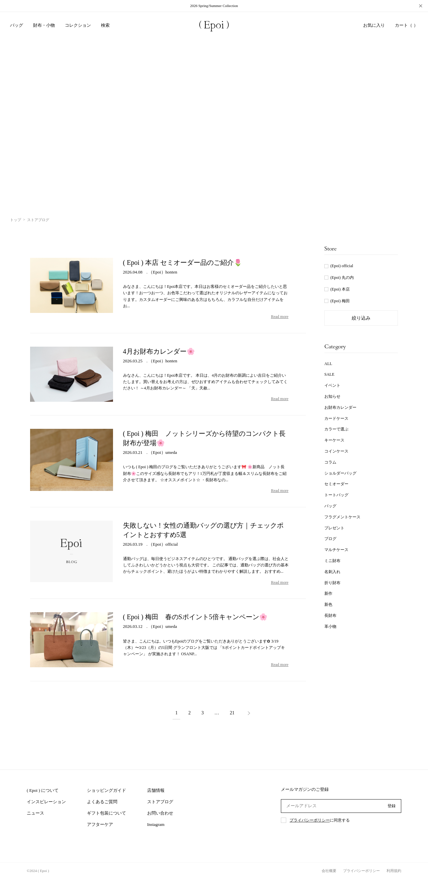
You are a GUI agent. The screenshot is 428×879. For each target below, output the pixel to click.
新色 (328, 604)
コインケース (336, 451)
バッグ (330, 506)
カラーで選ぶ (336, 429)
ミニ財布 (332, 560)
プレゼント (334, 528)
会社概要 (329, 871)
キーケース (334, 440)
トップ (15, 220)
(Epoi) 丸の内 (342, 277)
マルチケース (336, 549)
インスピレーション (46, 801)
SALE (329, 374)
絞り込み (361, 318)
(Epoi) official (341, 265)
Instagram (156, 824)
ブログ (330, 538)
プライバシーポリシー (310, 820)
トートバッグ (336, 495)
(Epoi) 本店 (340, 289)
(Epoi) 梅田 (340, 301)
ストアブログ (160, 801)
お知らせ (332, 396)
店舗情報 (156, 790)
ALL (328, 363)
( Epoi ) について (43, 790)
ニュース (35, 813)
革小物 (330, 626)
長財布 (330, 615)
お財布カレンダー (340, 407)
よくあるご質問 (102, 801)
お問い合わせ (160, 813)
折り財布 (332, 582)
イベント (332, 385)
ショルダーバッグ (340, 473)
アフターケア (100, 824)
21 (232, 713)
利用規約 (394, 871)
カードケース (336, 418)
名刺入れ (332, 571)
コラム (330, 462)
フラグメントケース (342, 517)
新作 (328, 593)
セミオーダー (336, 484)
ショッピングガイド (106, 790)
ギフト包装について (106, 813)
